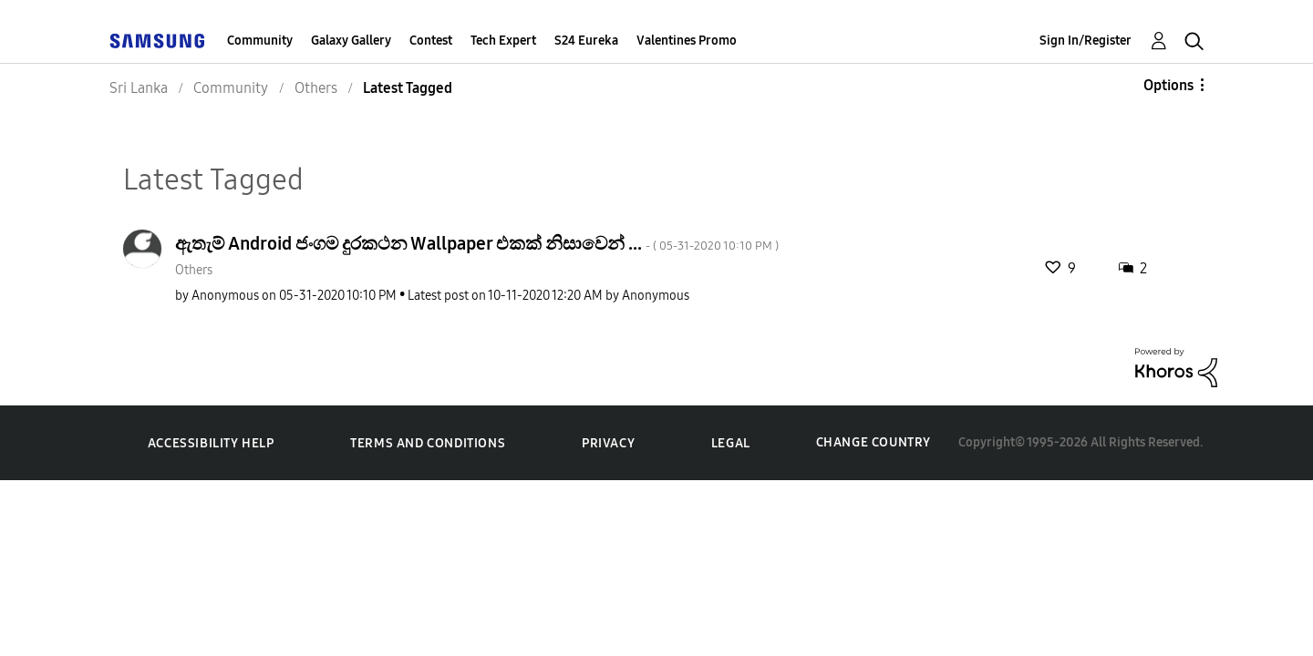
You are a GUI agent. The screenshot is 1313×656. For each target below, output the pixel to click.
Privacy (608, 443)
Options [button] (1168, 85)
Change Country (873, 442)
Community (260, 40)
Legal (730, 443)
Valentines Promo (686, 40)
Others (193, 270)
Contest (430, 40)
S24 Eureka (586, 40)
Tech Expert (503, 40)
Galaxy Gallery (351, 40)
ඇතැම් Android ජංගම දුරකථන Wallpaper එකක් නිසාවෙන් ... (477, 243)
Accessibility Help (211, 443)
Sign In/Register (1085, 40)
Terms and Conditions (427, 443)
